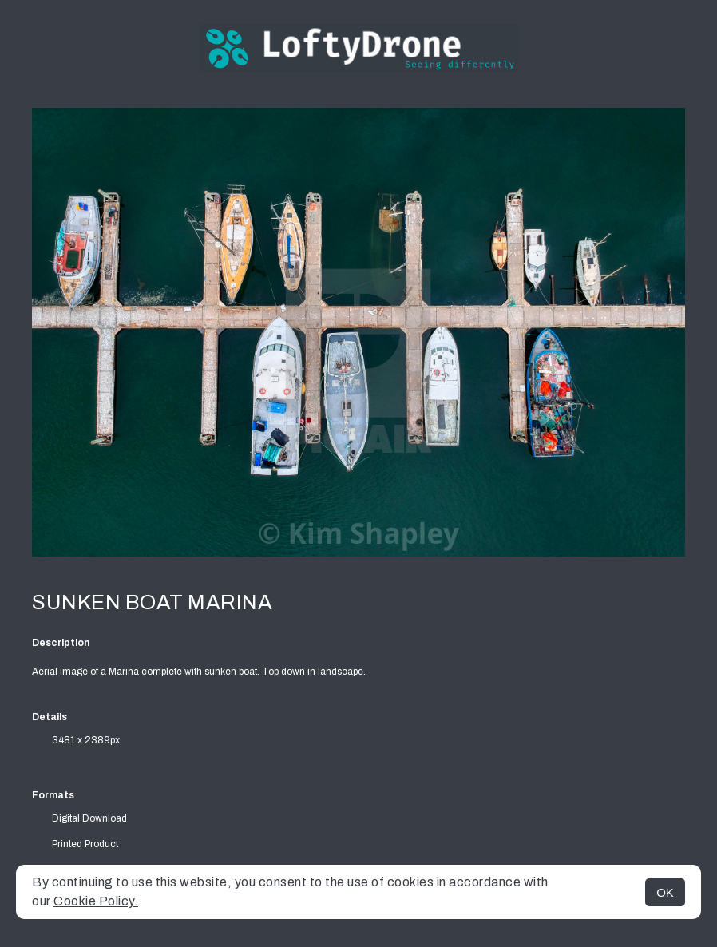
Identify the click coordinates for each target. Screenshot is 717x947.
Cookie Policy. (95, 901)
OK (665, 892)
